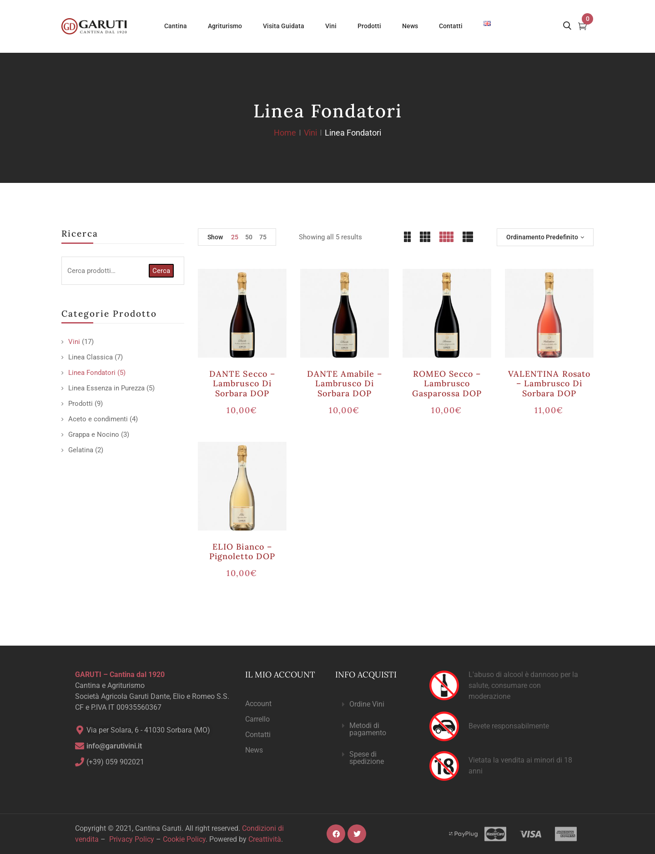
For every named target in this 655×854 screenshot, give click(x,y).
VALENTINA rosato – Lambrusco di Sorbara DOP (549, 384)
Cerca (161, 271)
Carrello (257, 719)
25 (234, 237)
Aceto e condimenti (98, 419)
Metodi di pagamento (367, 729)
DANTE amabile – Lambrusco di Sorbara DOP (345, 384)
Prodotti (80, 403)
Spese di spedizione (366, 758)
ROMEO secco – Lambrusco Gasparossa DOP (447, 384)
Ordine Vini (366, 704)
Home (285, 132)
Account (258, 703)
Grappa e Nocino (93, 434)
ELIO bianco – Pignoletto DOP (242, 551)
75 (263, 237)
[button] (374, 704)
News (254, 750)
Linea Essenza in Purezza (106, 388)
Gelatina (80, 450)
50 (248, 237)
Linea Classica (90, 357)
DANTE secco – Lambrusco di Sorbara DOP (242, 384)
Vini (310, 132)
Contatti (258, 734)
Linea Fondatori (92, 373)
